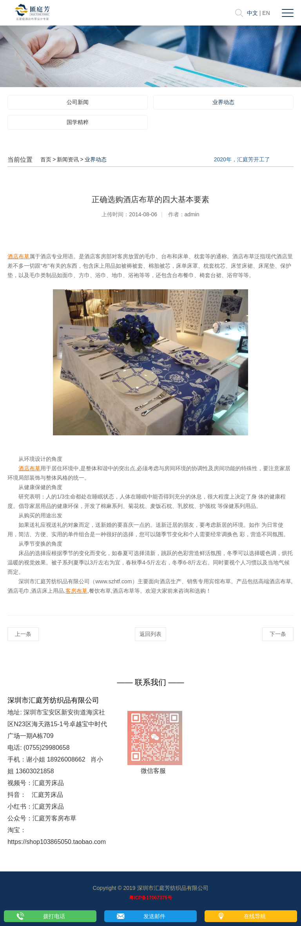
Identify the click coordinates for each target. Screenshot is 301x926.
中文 (252, 13)
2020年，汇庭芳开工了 (242, 159)
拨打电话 (54, 916)
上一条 (23, 634)
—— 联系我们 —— (150, 682)
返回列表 (150, 634)
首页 (45, 159)
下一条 (278, 634)
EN (266, 13)
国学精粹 (78, 122)
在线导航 (255, 916)
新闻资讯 (68, 159)
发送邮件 (154, 916)
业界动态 (223, 102)
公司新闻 (78, 102)
